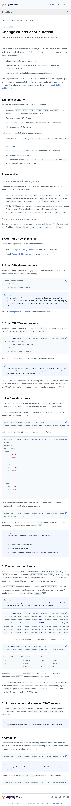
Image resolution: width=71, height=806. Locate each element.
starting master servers (18, 312)
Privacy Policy (44, 803)
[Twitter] (60, 797)
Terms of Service (57, 803)
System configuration (24, 249)
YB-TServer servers (17, 358)
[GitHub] (56, 797)
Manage (14, 20)
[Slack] (52, 797)
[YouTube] (68, 797)
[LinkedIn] (64, 797)
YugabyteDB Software (21, 254)
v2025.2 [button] (10, 26)
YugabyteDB (6, 20)
